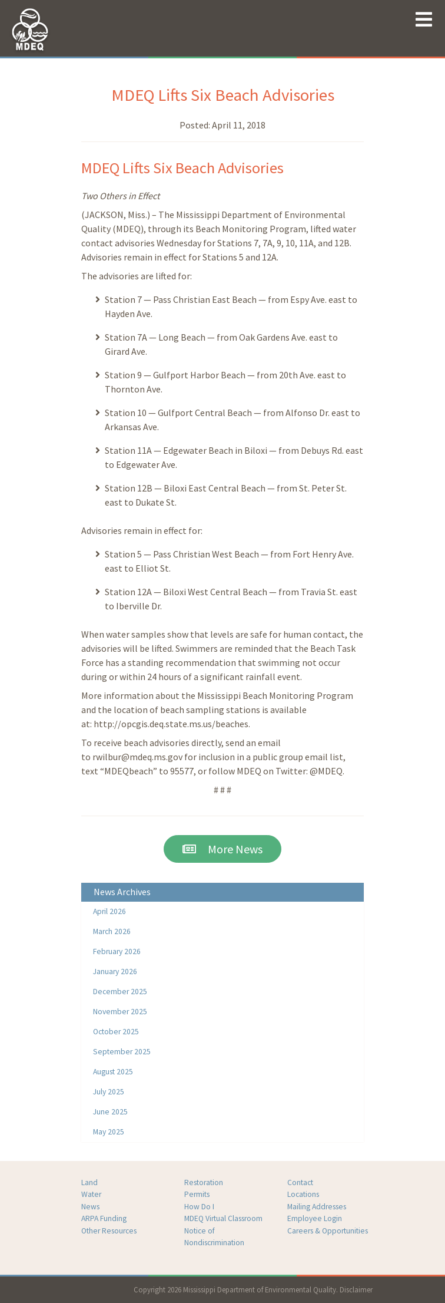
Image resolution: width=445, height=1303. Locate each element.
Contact (300, 1182)
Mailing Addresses (316, 1207)
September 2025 (122, 1052)
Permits (197, 1194)
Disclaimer (356, 1289)
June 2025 (110, 1112)
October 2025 (116, 1032)
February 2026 (117, 951)
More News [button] (222, 849)
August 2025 (113, 1072)
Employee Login (314, 1218)
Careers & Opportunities (327, 1231)
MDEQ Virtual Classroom (223, 1218)
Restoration (203, 1182)
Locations (303, 1194)
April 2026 (109, 911)
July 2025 (108, 1092)
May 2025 (108, 1132)
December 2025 (120, 992)
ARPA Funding (104, 1218)
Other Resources (109, 1231)
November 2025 (120, 1012)
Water (91, 1194)
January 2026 (115, 971)
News (90, 1207)
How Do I (199, 1207)
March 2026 (112, 931)
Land (89, 1182)
